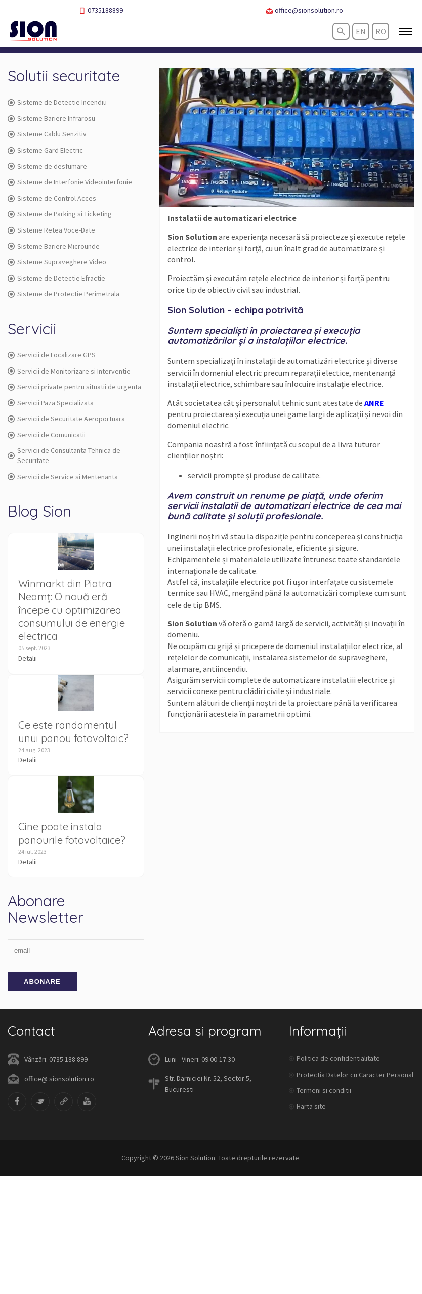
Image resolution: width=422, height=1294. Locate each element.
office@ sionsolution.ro (59, 1078)
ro (380, 31)
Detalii (27, 658)
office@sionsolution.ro (304, 11)
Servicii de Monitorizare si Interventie (69, 371)
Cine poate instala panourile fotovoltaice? (71, 833)
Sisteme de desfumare (47, 166)
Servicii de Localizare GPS (52, 354)
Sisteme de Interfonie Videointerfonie (70, 182)
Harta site (311, 1106)
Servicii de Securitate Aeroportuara (66, 418)
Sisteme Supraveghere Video (57, 261)
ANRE (374, 403)
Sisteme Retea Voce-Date (51, 230)
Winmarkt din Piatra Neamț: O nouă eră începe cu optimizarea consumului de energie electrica (71, 609)
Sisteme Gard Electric (45, 150)
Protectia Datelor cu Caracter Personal (355, 1074)
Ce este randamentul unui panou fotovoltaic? (73, 732)
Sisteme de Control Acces (52, 198)
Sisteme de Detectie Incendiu (57, 102)
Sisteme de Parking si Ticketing (60, 213)
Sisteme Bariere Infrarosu (51, 118)
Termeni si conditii (324, 1090)
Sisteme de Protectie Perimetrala (63, 293)
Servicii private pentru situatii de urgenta (74, 386)
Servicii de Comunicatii (47, 434)
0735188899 (101, 11)
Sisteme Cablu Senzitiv (47, 133)
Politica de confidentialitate (338, 1058)
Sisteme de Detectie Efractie (56, 278)
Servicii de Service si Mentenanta (63, 476)
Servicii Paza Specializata (51, 402)
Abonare (42, 981)
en (361, 31)
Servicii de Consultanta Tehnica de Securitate (64, 455)
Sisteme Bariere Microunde (54, 246)
